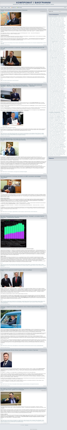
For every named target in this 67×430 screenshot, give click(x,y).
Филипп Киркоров (51, 140)
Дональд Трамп (61, 53)
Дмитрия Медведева (57, 53)
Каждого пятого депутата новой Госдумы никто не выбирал (16, 270)
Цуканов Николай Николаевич (61, 145)
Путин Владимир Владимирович (56, 112)
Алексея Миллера (12, 265)
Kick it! (3, 82)
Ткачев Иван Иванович (54, 133)
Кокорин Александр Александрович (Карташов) (57, 74)
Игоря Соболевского (39, 265)
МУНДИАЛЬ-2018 (61, 97)
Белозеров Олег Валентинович (56, 28)
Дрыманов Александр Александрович (55, 54)
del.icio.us (8, 82)
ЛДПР (49, 81)
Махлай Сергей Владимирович (55, 90)
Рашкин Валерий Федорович (59, 114)
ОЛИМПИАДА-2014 (51, 104)
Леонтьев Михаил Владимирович (52, 82)
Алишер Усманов (63, 21)
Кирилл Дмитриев (21, 42)
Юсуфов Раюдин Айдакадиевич (58, 153)
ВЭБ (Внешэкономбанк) (60, 41)
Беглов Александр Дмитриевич (59, 27)
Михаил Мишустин (38, 133)
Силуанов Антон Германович (60, 124)
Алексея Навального (58, 21)
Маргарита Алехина (63, 88)
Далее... (2, 41)
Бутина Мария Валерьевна (63, 32)
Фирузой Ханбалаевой (4, 421)
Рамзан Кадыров (54, 114)
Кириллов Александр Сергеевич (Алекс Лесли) (60, 69)
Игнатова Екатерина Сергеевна (57, 63)
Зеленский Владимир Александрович (61, 60)
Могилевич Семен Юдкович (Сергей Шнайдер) (60, 96)
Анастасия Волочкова (11, 421)
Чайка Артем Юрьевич (51, 146)
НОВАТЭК (60, 102)
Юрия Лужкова (63, 152)
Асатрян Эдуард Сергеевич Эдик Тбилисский (54, 25)
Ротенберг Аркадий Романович (58, 117)
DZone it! (6, 82)
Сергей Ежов (63, 120)
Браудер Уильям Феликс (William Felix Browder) (54, 32)
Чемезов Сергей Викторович (57, 147)
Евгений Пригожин (60, 56)
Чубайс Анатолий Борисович (56, 148)
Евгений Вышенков (51, 56)
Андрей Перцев (24, 301)
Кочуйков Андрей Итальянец (62, 77)
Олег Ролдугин (9, 211)
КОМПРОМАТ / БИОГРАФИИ (33, 2)
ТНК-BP (58, 133)
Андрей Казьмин (20, 420)
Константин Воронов (56, 76)
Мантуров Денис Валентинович (52, 88)
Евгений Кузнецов (27, 345)
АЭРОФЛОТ (50, 26)
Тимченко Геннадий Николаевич (57, 131)
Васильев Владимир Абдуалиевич (59, 33)
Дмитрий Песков (6, 265)
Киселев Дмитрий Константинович (60, 70)
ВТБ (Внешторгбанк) (55, 41)
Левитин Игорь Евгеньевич (62, 81)
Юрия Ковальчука (59, 152)
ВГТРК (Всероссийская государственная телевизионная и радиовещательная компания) (57, 35)
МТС (57, 97)
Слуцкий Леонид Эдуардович (55, 126)
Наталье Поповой (27, 42)
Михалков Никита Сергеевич (52, 95)
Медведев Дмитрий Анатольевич (57, 91)
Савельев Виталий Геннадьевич (57, 119)
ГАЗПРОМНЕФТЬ (60, 42)
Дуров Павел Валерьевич (56, 55)
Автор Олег (4, 264)
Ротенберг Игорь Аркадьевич (57, 118)
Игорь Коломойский (63, 63)
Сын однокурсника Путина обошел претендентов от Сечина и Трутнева (19, 350)
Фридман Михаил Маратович (57, 141)
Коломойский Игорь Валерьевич (59, 75)
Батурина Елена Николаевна (52, 27)
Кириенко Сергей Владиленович (58, 68)
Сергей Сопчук (9, 345)
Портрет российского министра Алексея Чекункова (14, 10)
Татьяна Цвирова (32, 133)
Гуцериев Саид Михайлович (56, 49)
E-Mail (1, 82)
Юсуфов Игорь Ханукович (52, 153)
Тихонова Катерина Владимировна (55, 132)
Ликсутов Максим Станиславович (56, 83)
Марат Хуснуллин (26, 420)
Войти (65, 7)
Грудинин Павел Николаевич (56, 47)
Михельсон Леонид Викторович (59, 95)
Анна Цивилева (33, 264)
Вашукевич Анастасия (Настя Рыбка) (57, 34)
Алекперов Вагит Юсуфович (58, 19)
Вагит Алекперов (32, 420)
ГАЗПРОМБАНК (56, 42)
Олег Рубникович (62, 103)
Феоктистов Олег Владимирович (61, 139)
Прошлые (26, 425)
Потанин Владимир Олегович (52, 110)
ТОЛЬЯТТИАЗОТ (51, 134)
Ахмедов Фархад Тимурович (62, 25)
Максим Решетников (14, 134)
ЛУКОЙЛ (61, 84)
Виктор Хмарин (38, 264)
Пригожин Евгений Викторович (59, 110)
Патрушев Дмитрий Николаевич (55, 105)
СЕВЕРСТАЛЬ (60, 120)
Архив (5, 7)
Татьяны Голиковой (7, 134)
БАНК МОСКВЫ (54, 26)
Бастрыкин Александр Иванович (60, 26)
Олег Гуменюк (4, 80)
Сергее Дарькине (15, 345)
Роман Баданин (27, 264)
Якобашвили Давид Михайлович (59, 154)
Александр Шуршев (54, 20)
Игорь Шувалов (9, 420)
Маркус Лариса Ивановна (56, 89)
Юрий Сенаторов (55, 152)
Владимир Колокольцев (22, 134)
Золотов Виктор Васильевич (54, 61)
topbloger (2, 11)
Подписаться (13, 7)
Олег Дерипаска (15, 420)
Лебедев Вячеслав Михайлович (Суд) (55, 81)
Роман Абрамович (38, 420)
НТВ (51, 103)
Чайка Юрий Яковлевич (63, 146)
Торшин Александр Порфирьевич (57, 134)
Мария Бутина (14, 301)
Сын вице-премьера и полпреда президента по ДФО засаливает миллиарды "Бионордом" (21, 177)
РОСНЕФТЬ (58, 116)
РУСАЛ (61, 118)
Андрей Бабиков (15, 211)
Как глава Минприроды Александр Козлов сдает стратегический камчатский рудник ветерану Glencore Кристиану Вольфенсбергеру (23, 139)
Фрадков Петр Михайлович (63, 140)
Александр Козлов (17, 171)
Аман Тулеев (8, 264)
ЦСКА (57, 145)
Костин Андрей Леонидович (56, 77)
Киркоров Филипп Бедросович (52, 70)
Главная (2, 7)
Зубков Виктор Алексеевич (61, 61)
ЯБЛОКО (55, 154)
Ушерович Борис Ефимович (57, 138)
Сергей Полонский (27, 211)
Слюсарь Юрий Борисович (62, 126)
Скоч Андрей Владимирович (57, 125)
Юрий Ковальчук (51, 152)
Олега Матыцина (26, 133)
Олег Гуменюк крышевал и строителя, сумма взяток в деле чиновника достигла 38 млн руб (22, 48)
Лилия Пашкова (61, 83)
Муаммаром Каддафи (23, 171)
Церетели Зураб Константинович (52, 145)
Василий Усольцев (33, 345)
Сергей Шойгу (9, 133)
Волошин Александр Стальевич (59, 39)
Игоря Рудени (19, 301)
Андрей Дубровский (40, 345)
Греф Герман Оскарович (52, 46)
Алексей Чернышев (15, 80)
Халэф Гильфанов (21, 211)
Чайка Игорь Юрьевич (56, 146)
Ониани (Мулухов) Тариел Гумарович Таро (58, 104)
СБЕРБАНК (56, 120)
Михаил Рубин (17, 264)
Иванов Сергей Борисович (57, 62)
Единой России (29, 301)
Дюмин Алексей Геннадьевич (62, 55)
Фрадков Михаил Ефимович (56, 140)
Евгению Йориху (10, 42)
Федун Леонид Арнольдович (54, 139)
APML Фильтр (20, 7)
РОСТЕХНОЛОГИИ (51, 117)
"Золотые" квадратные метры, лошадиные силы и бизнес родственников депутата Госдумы (22, 307)
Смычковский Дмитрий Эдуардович (53, 127)
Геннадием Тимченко (32, 265)
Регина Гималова (15, 42)
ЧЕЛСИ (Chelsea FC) (51, 147)
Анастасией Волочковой (19, 421)
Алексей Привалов (10, 171)
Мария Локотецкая (51, 89)
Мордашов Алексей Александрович (53, 97)
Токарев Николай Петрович (63, 133)
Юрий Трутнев (4, 42)
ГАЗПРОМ (52, 42)
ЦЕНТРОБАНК (62, 144)
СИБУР (55, 124)
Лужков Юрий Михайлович (57, 84)
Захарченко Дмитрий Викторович (52, 60)
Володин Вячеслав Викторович (52, 39)
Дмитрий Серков (53, 53)
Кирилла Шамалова (18, 265)
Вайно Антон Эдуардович (52, 33)
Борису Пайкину (40, 301)
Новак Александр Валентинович (55, 102)
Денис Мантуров (14, 133)
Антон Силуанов (20, 133)
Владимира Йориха (40, 42)
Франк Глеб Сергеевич (51, 141)
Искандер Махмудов (25, 265)
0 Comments (44, 82)
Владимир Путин (53, 38)
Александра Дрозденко (4, 302)
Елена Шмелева (35, 301)
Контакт (9, 7)
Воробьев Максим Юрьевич (56, 40)
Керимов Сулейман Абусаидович (58, 67)
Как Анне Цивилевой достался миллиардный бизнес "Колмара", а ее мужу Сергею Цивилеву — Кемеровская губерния (22, 217)
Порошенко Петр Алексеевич (61, 109)
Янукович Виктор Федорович (57, 155)
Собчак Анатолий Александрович (61, 127)
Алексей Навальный (34, 211)
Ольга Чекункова (33, 42)
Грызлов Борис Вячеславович (55, 48)
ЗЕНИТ (50, 61)
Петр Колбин (13, 264)
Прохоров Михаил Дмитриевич (57, 111)
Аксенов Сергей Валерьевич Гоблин (57, 18)
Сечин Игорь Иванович (60, 123)
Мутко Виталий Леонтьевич (55, 98)
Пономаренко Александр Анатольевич (53, 109)
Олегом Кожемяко (21, 345)
